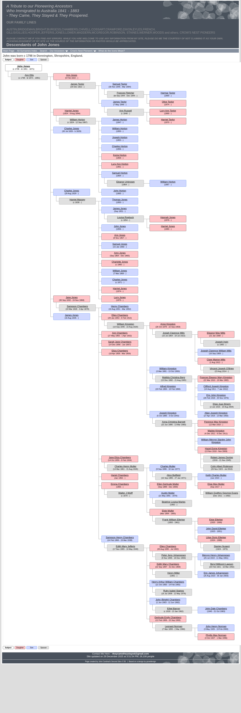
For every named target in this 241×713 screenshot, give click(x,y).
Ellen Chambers (120, 315)
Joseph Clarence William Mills (216, 350)
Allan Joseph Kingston (216, 413)
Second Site (116, 662)
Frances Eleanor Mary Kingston (216, 377)
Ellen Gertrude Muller (168, 484)
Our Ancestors (57, 50)
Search (43, 50)
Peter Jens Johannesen (173, 555)
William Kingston (125, 324)
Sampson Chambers (77, 306)
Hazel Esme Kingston (216, 448)
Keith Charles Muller (216, 475)
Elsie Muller (168, 510)
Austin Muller (168, 493)
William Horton (77, 119)
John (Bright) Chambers (168, 599)
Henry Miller (173, 573)
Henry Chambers (120, 306)
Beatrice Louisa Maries (173, 502)
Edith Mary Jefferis (125, 546)
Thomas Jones (119, 199)
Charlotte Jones (120, 261)
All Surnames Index (27, 50)
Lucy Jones (120, 297)
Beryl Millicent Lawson (221, 564)
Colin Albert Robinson (222, 466)
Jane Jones (72, 297)
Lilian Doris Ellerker (216, 537)
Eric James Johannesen (216, 573)
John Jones (23, 66)
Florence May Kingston (216, 422)
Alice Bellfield (173, 475)
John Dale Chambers (216, 608)
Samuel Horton (120, 173)
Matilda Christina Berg (173, 377)
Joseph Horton (119, 137)
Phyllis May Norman (216, 635)
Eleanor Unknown (125, 181)
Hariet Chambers (120, 475)
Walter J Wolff (125, 493)
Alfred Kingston (168, 386)
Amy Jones (119, 253)
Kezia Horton (119, 155)
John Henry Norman (216, 626)
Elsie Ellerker (216, 519)
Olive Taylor (168, 101)
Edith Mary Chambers (168, 564)
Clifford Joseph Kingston (216, 386)
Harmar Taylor (168, 93)
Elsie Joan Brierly (222, 404)
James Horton (120, 119)
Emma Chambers (120, 484)
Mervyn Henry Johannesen (216, 555)
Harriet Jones (71, 110)
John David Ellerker (216, 528)
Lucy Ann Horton (119, 164)
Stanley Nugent (222, 546)
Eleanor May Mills (216, 333)
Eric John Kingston (216, 395)
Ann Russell (125, 110)
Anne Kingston (168, 324)
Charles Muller (167, 466)
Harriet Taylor (168, 119)
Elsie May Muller (215, 484)
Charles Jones (71, 128)
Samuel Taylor (119, 84)
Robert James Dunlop (222, 457)
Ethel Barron (173, 608)
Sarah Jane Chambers (119, 341)
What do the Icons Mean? (111, 50)
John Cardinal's (105, 662)
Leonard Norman (173, 626)
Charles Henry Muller (125, 466)
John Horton (120, 190)
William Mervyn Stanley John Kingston (216, 441)
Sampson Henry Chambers (120, 537)
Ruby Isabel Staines (173, 590)
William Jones (120, 270)
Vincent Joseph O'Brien (222, 368)
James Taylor (77, 84)
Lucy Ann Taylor (168, 110)
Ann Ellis (29, 75)
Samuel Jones (119, 244)
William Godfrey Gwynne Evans (222, 493)
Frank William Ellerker (173, 519)
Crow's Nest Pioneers (81, 50)
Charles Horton (119, 146)
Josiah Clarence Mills (174, 333)
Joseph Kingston (167, 413)
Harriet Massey (77, 199)
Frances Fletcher (125, 93)
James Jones (120, 208)
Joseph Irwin (221, 341)
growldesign (151, 662)
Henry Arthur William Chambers (168, 582)
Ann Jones (71, 75)
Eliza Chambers (120, 350)
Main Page (8, 50)
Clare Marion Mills (216, 359)
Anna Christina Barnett (173, 422)
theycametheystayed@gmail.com (130, 653)
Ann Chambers (120, 333)
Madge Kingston (216, 430)
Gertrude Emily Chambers (168, 617)
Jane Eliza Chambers (120, 457)
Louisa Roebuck (125, 217)
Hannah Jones (167, 217)
